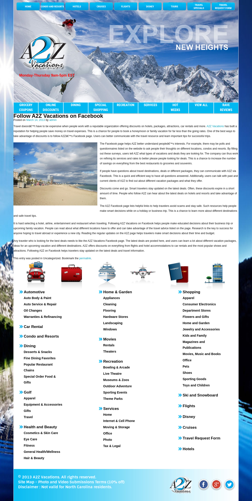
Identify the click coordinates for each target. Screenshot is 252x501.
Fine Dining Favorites (40, 358)
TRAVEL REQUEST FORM (223, 6)
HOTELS (77, 6)
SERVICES (150, 105)
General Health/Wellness (42, 452)
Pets (186, 366)
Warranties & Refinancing (43, 317)
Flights (189, 406)
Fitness (29, 445)
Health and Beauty (40, 427)
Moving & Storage (116, 427)
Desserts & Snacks (38, 352)
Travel (28, 417)
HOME (28, 6)
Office (107, 433)
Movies (109, 339)
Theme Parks (113, 398)
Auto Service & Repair (40, 304)
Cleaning (109, 304)
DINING (76, 105)
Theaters (109, 351)
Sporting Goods (194, 379)
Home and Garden (196, 323)
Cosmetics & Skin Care (41, 433)
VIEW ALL (201, 105)
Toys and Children (196, 385)
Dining (30, 346)
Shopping (191, 292)
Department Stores (197, 310)
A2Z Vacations (215, 126)
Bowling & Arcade (116, 367)
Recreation (113, 361)
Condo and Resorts (41, 336)
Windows (110, 329)
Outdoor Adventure (117, 386)
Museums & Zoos (116, 380)
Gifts (27, 411)
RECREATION (125, 105)
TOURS (174, 6)
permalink (85, 258)
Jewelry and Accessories (201, 329)
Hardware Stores (115, 317)
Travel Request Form (201, 438)
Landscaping (112, 323)
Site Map (26, 482)
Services (111, 409)
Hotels (188, 449)
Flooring (109, 310)
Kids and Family (195, 335)
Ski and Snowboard (200, 395)
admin (53, 120)
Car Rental (33, 327)
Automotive (34, 292)
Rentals (109, 345)
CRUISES (101, 6)
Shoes (187, 373)
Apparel (29, 398)
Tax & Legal (112, 446)
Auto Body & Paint (37, 298)
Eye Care (30, 439)
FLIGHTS (125, 6)
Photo (107, 439)
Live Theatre (112, 373)
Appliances (111, 298)
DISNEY (150, 6)
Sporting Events (115, 392)
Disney (189, 417)
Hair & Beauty (34, 458)
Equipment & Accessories (43, 404)
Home (107, 414)
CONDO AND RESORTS (52, 6)
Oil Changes (33, 310)
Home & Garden (117, 292)
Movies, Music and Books (202, 354)
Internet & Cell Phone (119, 421)
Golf (27, 392)
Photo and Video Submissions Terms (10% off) (81, 482)
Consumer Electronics (199, 304)
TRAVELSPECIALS (199, 6)
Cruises (189, 427)
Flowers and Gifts (196, 317)
